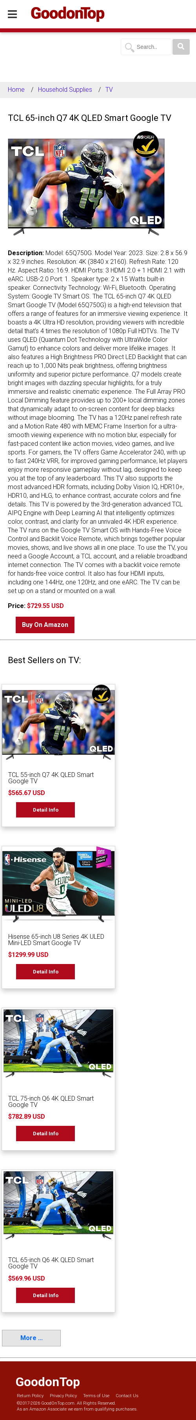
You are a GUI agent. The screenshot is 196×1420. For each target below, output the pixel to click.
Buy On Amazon (45, 624)
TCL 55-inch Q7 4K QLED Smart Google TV (51, 778)
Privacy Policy (63, 1395)
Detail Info (45, 809)
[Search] (181, 47)
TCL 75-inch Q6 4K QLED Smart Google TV (51, 1102)
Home (16, 89)
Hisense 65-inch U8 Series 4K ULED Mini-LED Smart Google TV (56, 940)
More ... (31, 1338)
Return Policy (30, 1395)
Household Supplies (65, 89)
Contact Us (127, 1395)
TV (109, 89)
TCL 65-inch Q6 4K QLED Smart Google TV (51, 1263)
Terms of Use (96, 1395)
